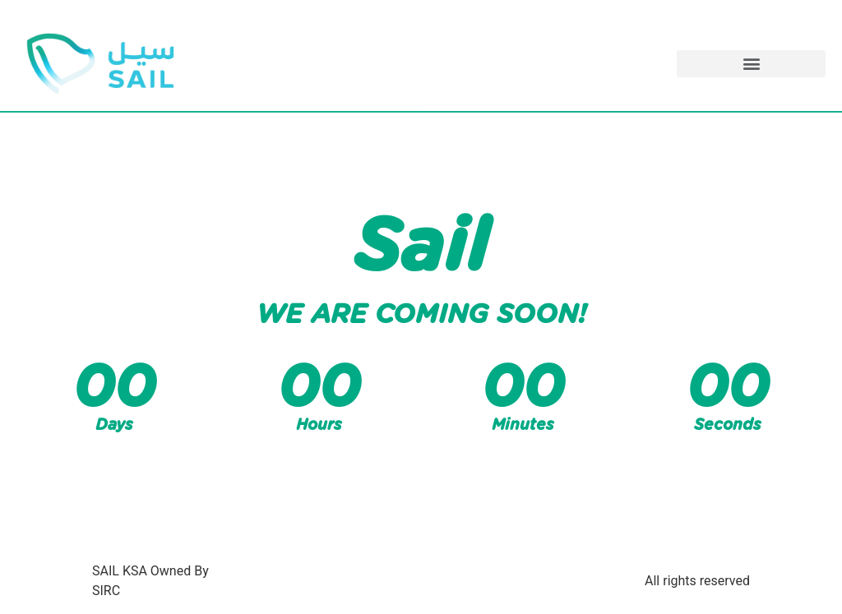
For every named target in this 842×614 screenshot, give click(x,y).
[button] (751, 63)
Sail (421, 248)
